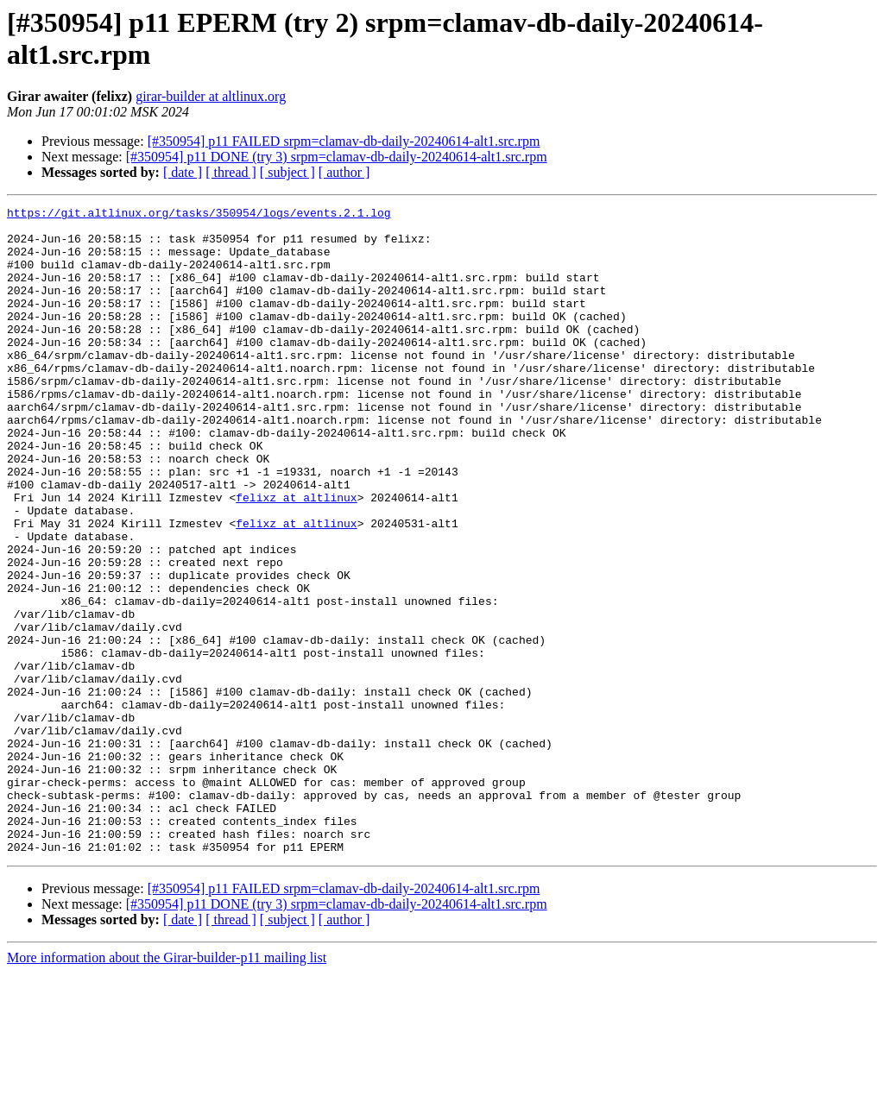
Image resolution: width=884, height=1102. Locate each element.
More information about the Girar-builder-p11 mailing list (166, 1087)
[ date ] (182, 172)
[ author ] (344, 172)
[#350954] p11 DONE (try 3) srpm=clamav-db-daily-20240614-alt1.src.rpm (336, 156)
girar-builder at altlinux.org (211, 96)
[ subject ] (287, 172)
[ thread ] (230, 172)
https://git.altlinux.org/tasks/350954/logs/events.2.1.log (199, 215)
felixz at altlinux (296, 556)
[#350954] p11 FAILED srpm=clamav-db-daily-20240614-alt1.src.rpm (344, 141)
